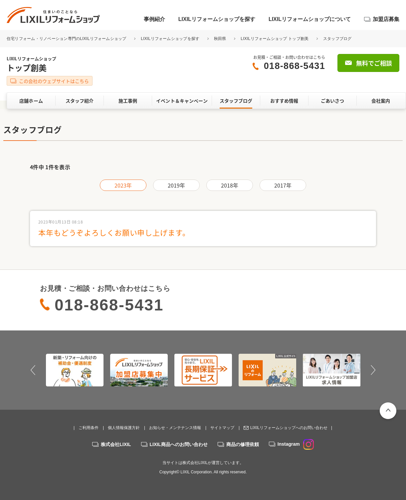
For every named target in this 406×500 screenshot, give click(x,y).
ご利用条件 (89, 427)
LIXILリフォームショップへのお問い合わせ (288, 427)
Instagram (296, 444)
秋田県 (220, 38)
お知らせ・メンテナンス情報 (175, 427)
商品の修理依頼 (242, 444)
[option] (74, 370)
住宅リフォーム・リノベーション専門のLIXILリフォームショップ (67, 38)
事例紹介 (154, 19)
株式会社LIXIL (116, 444)
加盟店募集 (386, 19)
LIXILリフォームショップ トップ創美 (274, 38)
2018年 (230, 185)
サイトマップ (222, 427)
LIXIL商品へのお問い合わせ (179, 444)
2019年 (176, 185)
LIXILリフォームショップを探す (216, 19)
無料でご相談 (374, 63)
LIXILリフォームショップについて (310, 19)
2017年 (283, 185)
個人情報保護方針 (124, 427)
